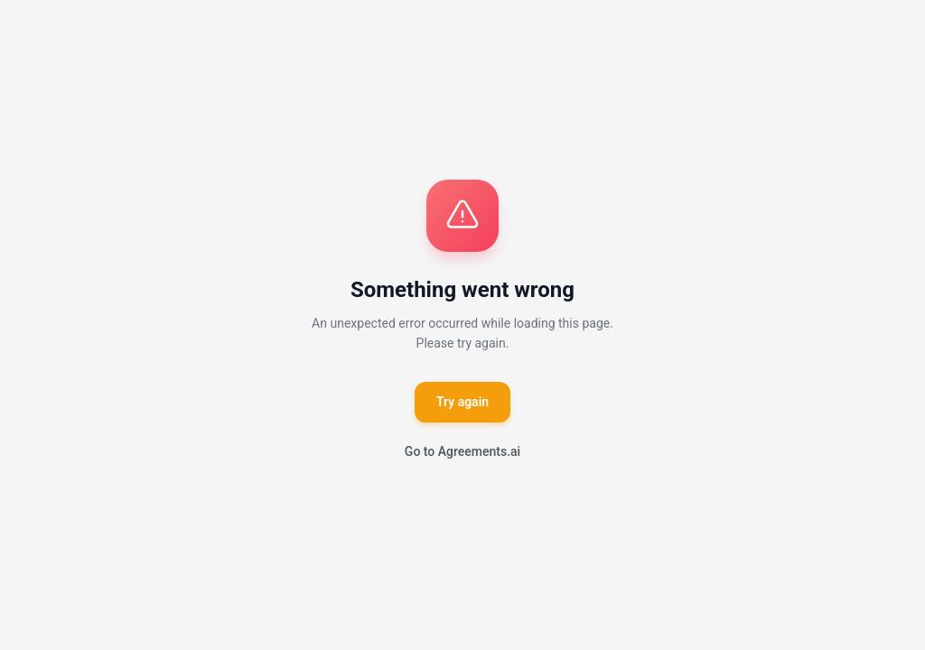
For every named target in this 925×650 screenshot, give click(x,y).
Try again (462, 402)
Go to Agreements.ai (462, 451)
